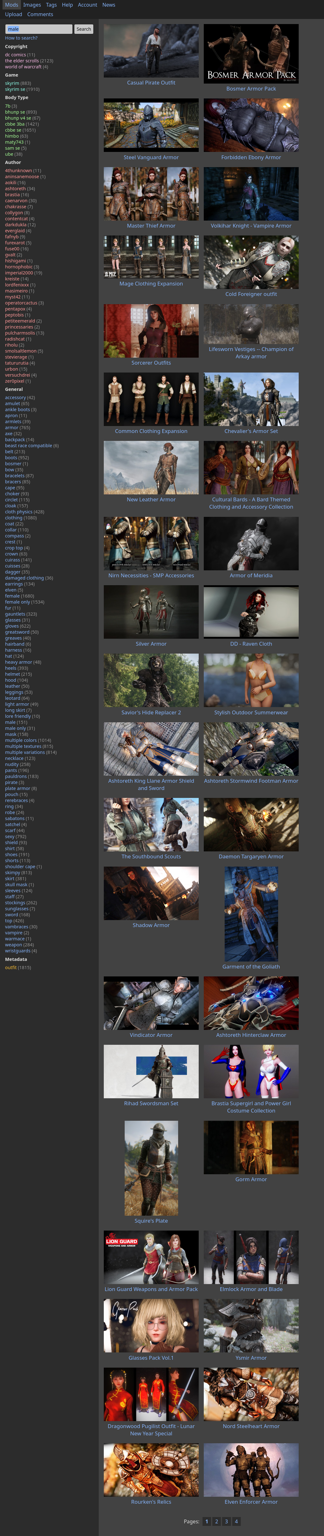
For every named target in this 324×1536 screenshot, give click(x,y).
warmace (18, 939)
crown (16, 554)
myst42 (17, 297)
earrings (20, 584)
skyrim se (22, 89)
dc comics (20, 55)
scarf (15, 830)
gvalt (13, 255)
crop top (17, 548)
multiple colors (28, 740)
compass (17, 536)
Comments (40, 14)
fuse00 (16, 249)
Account (87, 4)
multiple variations (31, 752)
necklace (20, 758)
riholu (14, 345)
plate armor (21, 788)
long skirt (18, 710)
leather (17, 686)
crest (13, 542)
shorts (17, 860)
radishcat (18, 339)
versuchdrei (21, 375)
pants (17, 770)
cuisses (17, 566)
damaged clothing (29, 578)
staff (14, 896)
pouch (16, 794)
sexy (15, 836)
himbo (16, 136)
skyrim (18, 83)
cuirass (18, 560)
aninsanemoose (25, 176)
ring (14, 806)
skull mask (19, 884)
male (16, 722)
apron (16, 415)
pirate (14, 782)
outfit (18, 967)
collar (16, 530)
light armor (21, 704)
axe (13, 433)
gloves (17, 626)
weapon (19, 945)
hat (14, 656)
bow (14, 470)
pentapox (18, 309)
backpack (19, 439)
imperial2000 (23, 273)
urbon (16, 369)
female (19, 596)
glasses (17, 620)
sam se (16, 148)
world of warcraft (26, 67)
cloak (16, 506)
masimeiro (19, 291)
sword (17, 915)
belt (15, 451)
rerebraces (19, 800)
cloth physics (24, 512)
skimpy (18, 872)
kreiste (16, 279)
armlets (17, 421)
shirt (14, 848)
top (14, 921)
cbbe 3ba (22, 124)
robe (14, 812)
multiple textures (29, 746)
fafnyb (15, 237)
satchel (16, 824)
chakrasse (19, 207)
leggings (19, 692)
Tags (51, 4)
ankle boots (20, 409)
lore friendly (22, 716)
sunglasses (20, 909)
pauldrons (22, 776)
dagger (17, 572)
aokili (15, 182)
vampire (17, 933)
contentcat (19, 219)
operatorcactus (24, 303)
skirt (15, 878)
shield (16, 842)
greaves (18, 638)
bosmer (16, 464)
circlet (17, 500)
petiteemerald (23, 321)
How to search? (21, 38)
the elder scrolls (29, 61)
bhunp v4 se (22, 118)
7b (11, 106)
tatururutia (20, 363)
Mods (11, 4)
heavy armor (23, 662)
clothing (21, 518)
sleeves (18, 890)
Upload (13, 14)
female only (24, 602)
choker (17, 494)
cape (14, 488)
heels (16, 668)
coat (14, 524)
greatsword (22, 632)
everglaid (18, 231)
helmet (18, 674)
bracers (17, 482)
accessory (20, 397)
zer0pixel (18, 381)
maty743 (17, 142)
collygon (17, 213)
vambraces (21, 927)
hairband (18, 644)
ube (13, 154)
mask (16, 734)
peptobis (17, 315)
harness (18, 650)
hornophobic (22, 267)
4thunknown (23, 170)
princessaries (22, 327)
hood (16, 680)
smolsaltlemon (24, 351)
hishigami (19, 261)
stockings (21, 903)
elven (14, 590)
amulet (17, 403)
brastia (17, 194)
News (108, 4)
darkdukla (20, 225)
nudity (17, 764)
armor (17, 427)
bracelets (19, 476)
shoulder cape (23, 866)
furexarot (18, 243)
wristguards (21, 951)
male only (20, 728)
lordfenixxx (20, 285)
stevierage (19, 357)
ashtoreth (20, 188)
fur (13, 608)
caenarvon (21, 200)
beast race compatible (32, 445)
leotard (17, 698)
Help (67, 4)
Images (32, 4)
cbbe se (20, 130)
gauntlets (21, 614)
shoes (17, 854)
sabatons (19, 818)
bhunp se (21, 112)
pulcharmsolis (24, 333)
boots (17, 458)
